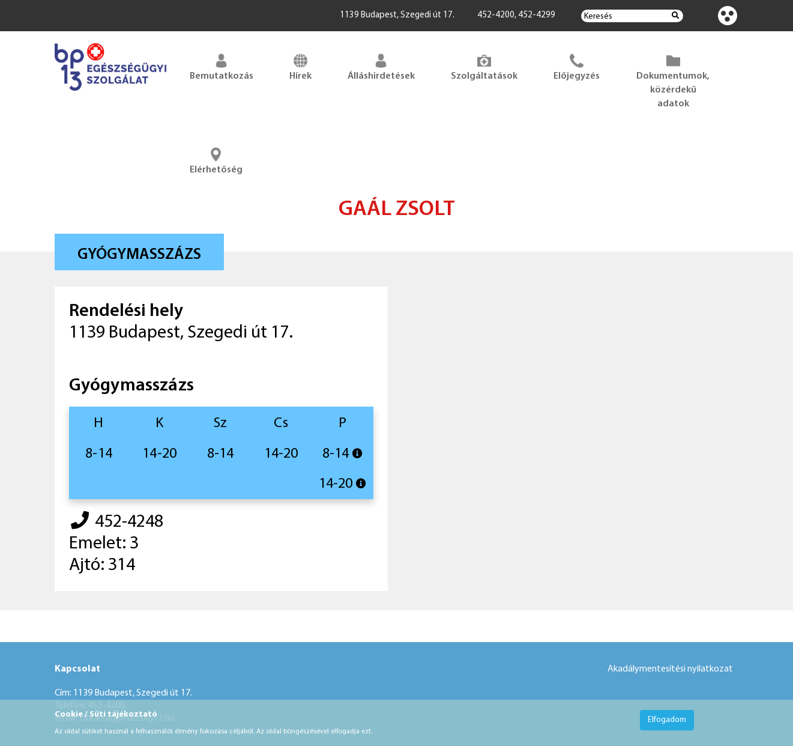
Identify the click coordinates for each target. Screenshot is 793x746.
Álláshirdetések (381, 66)
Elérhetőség (216, 160)
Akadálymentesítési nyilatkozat (670, 669)
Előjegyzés (576, 66)
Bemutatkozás (221, 66)
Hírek (300, 66)
